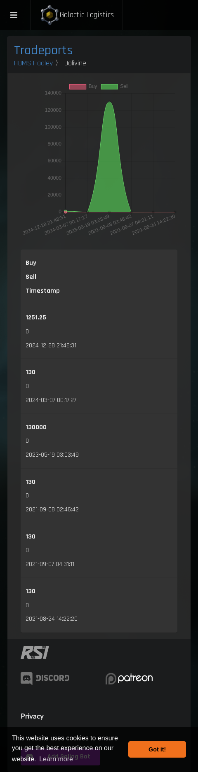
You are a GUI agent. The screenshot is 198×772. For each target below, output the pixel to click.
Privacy (32, 716)
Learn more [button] (56, 759)
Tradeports (43, 50)
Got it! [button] (157, 749)
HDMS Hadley (33, 63)
